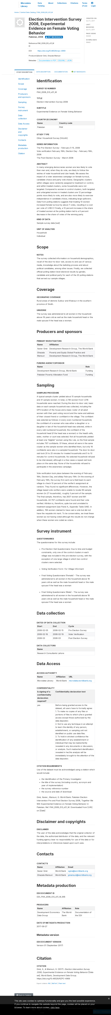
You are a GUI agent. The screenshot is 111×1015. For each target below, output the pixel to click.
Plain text (62, 983)
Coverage (22, 89)
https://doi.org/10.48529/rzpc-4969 (51, 51)
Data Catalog (41, 4)
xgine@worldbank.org (78, 871)
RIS (49, 983)
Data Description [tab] (43, 72)
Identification (24, 79)
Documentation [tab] (61, 72)
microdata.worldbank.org (80, 680)
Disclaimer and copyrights (23, 132)
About (50, 3)
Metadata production (23, 146)
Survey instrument (23, 109)
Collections (62, 3)
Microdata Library (26, 4)
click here (55, 1007)
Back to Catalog (23, 995)
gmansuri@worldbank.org (79, 875)
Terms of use (84, 4)
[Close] (109, 998)
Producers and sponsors (24, 95)
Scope (21, 84)
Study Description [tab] (24, 72)
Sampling (22, 102)
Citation (21, 153)
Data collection (22, 117)
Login (93, 4)
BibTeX (54, 983)
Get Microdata (54, 37)
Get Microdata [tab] (78, 72)
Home (16, 12)
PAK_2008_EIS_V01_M (45, 12)
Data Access (23, 124)
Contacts (22, 140)
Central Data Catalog (28, 12)
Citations (74, 3)
